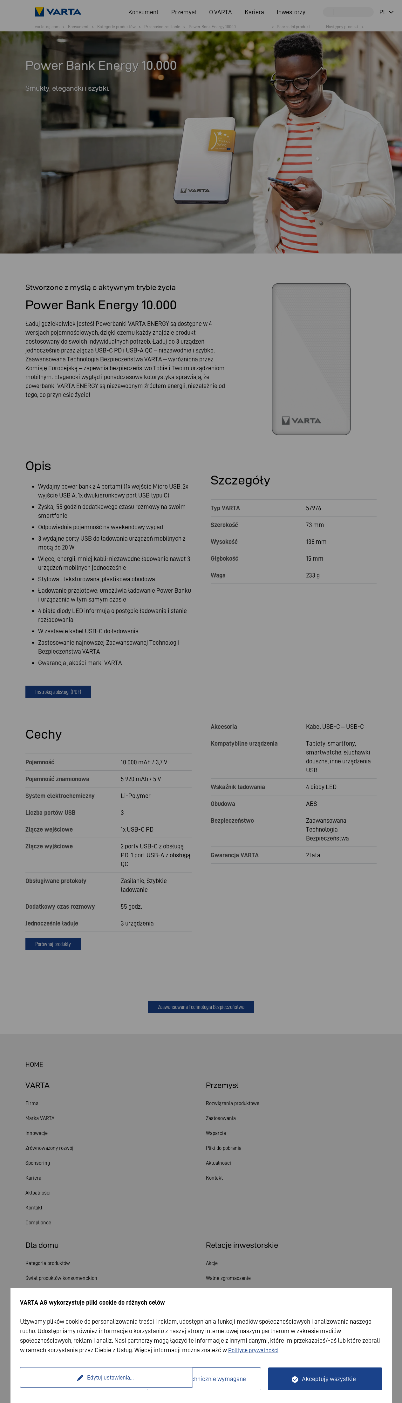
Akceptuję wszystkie (329, 1378)
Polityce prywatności (255, 1350)
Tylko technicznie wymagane (208, 1378)
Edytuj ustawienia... (84, 1378)
